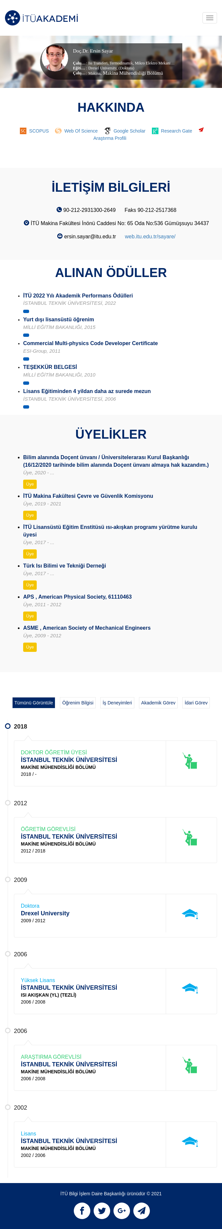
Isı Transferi (98, 63)
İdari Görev (196, 702)
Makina (94, 73)
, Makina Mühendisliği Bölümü (132, 73)
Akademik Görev (158, 702)
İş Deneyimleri (117, 702)
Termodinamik (121, 63)
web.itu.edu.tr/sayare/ (150, 236)
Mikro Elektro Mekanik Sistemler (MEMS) (169, 63)
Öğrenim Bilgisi (77, 702)
